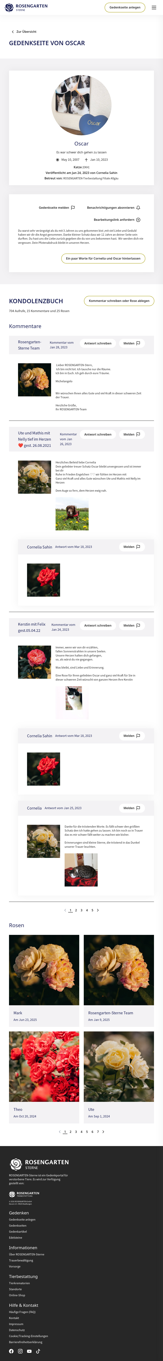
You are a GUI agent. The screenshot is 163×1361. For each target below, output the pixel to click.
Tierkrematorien (19, 1283)
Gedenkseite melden (57, 208)
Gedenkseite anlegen (124, 7)
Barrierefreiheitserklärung (25, 1342)
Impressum (16, 1324)
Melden (132, 343)
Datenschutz (17, 1330)
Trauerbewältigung (21, 1260)
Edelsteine (15, 1238)
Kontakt (14, 1318)
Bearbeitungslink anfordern (117, 220)
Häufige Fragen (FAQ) (22, 1312)
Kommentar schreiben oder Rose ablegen (119, 301)
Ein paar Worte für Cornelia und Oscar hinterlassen (103, 258)
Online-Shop (17, 1295)
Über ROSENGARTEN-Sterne (26, 1254)
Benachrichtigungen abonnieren (113, 208)
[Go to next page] (98, 910)
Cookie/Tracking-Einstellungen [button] (28, 1336)
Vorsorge (14, 1266)
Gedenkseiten (17, 1226)
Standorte (15, 1289)
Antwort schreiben (97, 343)
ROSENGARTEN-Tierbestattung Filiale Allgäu (90, 178)
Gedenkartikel (18, 1232)
